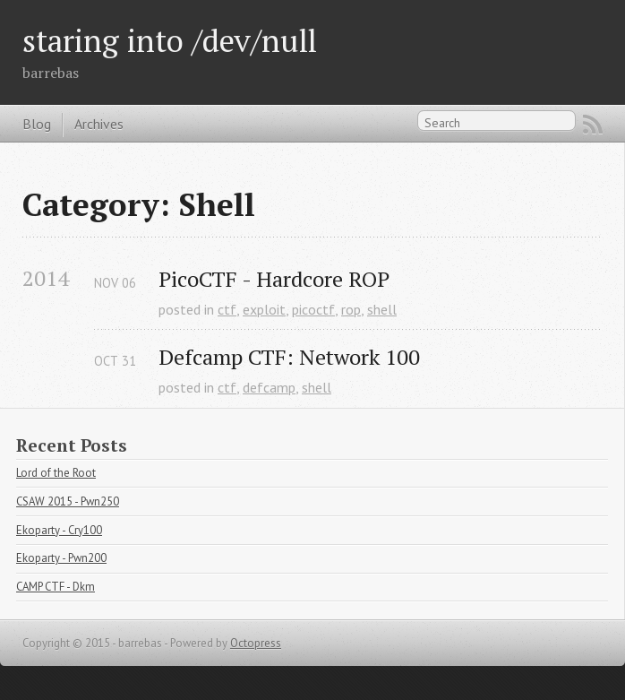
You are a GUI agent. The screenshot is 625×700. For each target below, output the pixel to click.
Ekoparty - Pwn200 (61, 558)
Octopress (255, 643)
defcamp (269, 387)
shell (382, 309)
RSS (593, 124)
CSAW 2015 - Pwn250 (67, 501)
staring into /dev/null (169, 40)
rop (351, 309)
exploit (264, 309)
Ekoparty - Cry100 (59, 530)
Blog (36, 124)
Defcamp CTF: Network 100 (289, 357)
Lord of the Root (56, 472)
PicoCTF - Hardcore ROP (274, 279)
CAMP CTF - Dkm (55, 586)
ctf (227, 309)
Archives (99, 124)
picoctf (313, 309)
